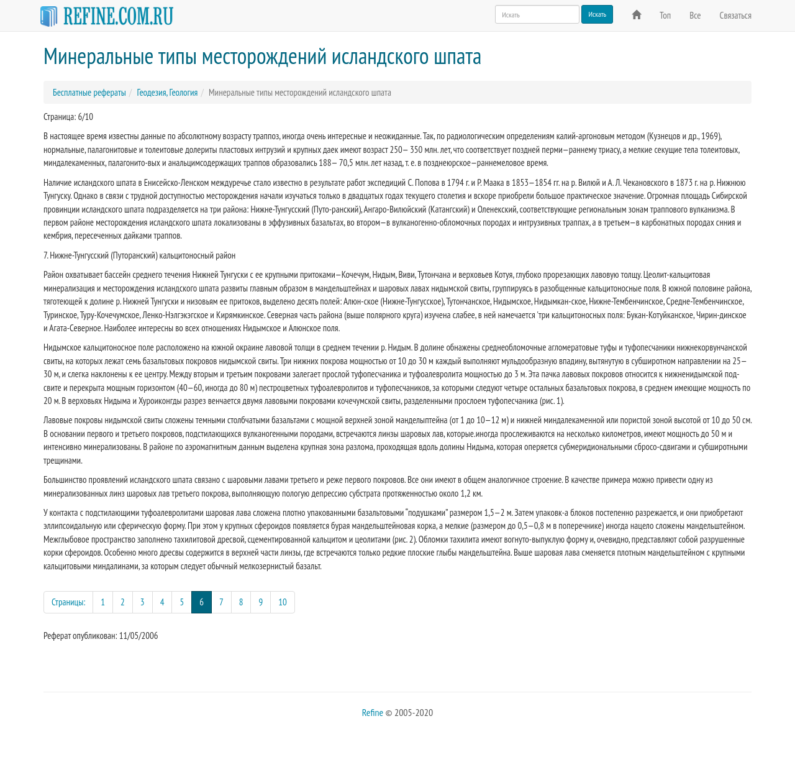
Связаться (736, 15)
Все (695, 15)
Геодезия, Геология (167, 92)
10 (282, 602)
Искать (597, 14)
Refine (372, 712)
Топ (665, 15)
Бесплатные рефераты (89, 92)
